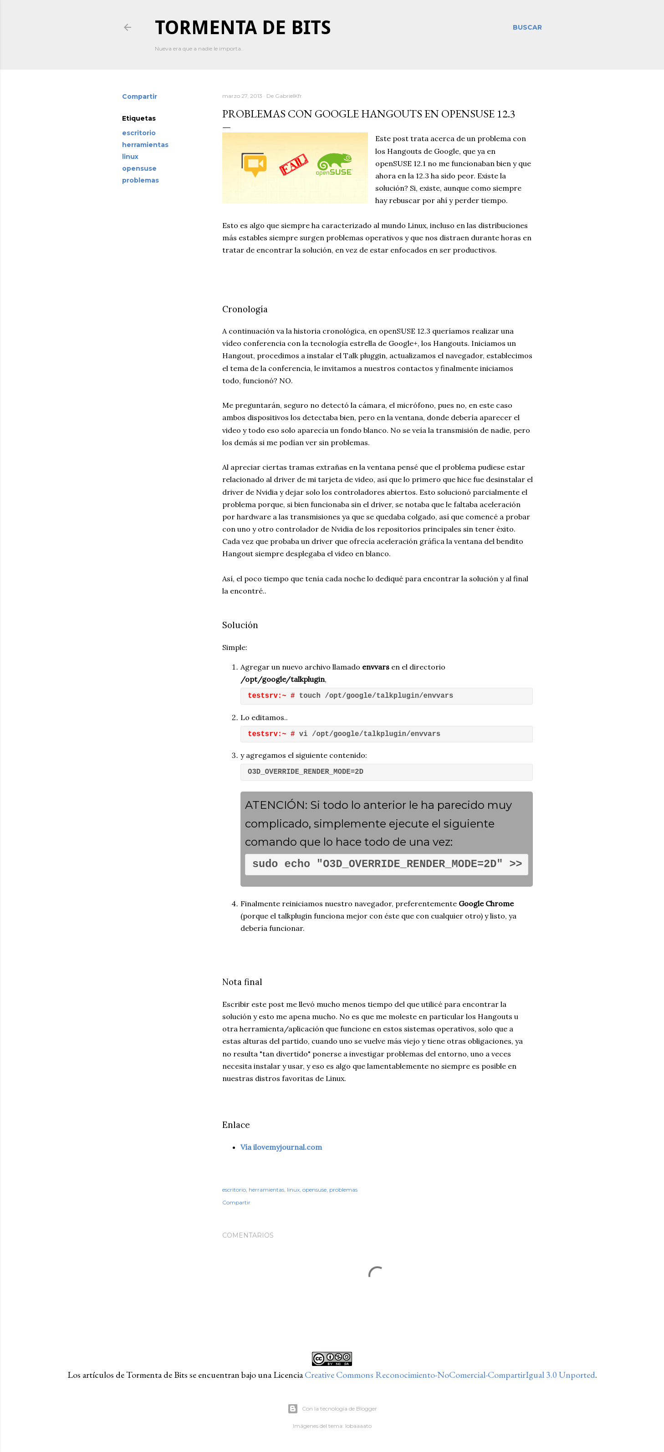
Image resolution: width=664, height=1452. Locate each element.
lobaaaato (358, 1425)
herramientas (145, 145)
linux (130, 156)
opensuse (139, 168)
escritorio (139, 133)
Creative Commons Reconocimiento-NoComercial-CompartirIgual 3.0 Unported (450, 1375)
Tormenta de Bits (243, 27)
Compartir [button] (139, 96)
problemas (140, 180)
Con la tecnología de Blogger (332, 1408)
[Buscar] (527, 27)
